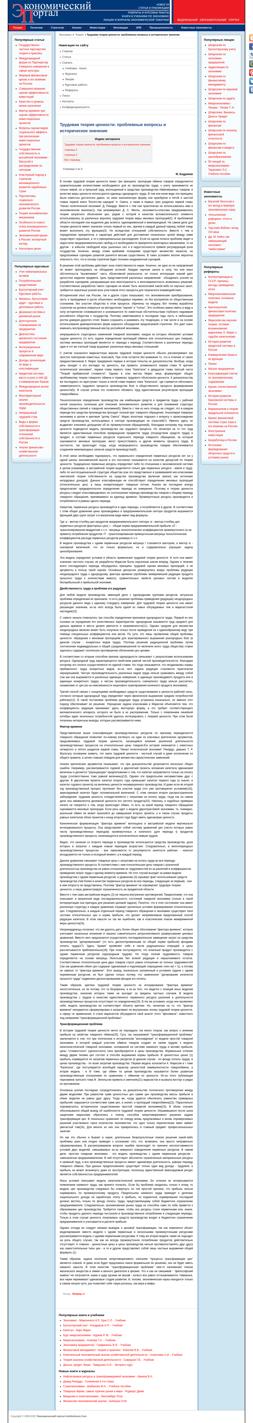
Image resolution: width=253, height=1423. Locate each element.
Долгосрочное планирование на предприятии (30, 325)
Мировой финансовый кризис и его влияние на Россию (33, 79)
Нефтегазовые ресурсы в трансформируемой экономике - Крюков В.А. (108, 1376)
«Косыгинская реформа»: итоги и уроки (220, 219)
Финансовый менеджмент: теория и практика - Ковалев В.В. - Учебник (107, 1350)
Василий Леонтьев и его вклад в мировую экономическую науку (221, 205)
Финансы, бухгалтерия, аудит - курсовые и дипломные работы (33, 303)
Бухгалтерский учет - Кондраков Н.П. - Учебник (93, 1325)
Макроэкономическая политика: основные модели (221, 298)
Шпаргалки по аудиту (221, 98)
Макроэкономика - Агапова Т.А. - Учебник (89, 1340)
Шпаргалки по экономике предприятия (217, 58)
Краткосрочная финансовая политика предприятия (222, 311)
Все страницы (72, 159)
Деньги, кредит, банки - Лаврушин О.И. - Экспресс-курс (98, 1364)
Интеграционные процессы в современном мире (31, 351)
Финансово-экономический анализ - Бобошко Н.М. (95, 1401)
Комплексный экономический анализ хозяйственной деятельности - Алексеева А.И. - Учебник (122, 1354)
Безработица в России (222, 440)
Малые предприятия (221, 368)
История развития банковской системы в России (222, 400)
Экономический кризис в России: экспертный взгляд (33, 239)
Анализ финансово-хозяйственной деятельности (31, 451)
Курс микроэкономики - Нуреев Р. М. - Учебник (92, 1335)
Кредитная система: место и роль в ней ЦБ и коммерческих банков (33, 377)
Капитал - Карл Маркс (77, 1330)
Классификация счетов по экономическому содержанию (222, 377)
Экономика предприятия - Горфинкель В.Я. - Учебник (97, 1345)
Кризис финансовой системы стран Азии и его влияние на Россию (223, 422)
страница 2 (70, 149)
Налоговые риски (30, 248)
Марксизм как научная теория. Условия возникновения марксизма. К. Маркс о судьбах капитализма (222, 328)
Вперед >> (79, 1293)
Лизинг (212, 363)
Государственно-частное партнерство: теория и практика (32, 49)
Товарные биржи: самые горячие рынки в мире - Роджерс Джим (103, 1391)
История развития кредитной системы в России (221, 345)
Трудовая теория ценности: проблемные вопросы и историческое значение (107, 144)
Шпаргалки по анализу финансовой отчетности (222, 134)
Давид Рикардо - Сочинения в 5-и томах (88, 1381)
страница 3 (70, 154)
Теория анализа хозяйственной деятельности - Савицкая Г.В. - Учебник (108, 1359)
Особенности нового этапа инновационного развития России (33, 226)
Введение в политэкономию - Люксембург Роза (93, 1396)
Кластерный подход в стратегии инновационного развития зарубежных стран (32, 183)
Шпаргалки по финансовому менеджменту (217, 80)
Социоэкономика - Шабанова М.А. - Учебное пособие (97, 1386)
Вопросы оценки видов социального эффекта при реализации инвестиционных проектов (33, 136)
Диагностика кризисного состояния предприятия (32, 338)
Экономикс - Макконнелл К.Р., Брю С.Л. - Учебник (94, 1320)
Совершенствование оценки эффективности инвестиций (33, 92)
